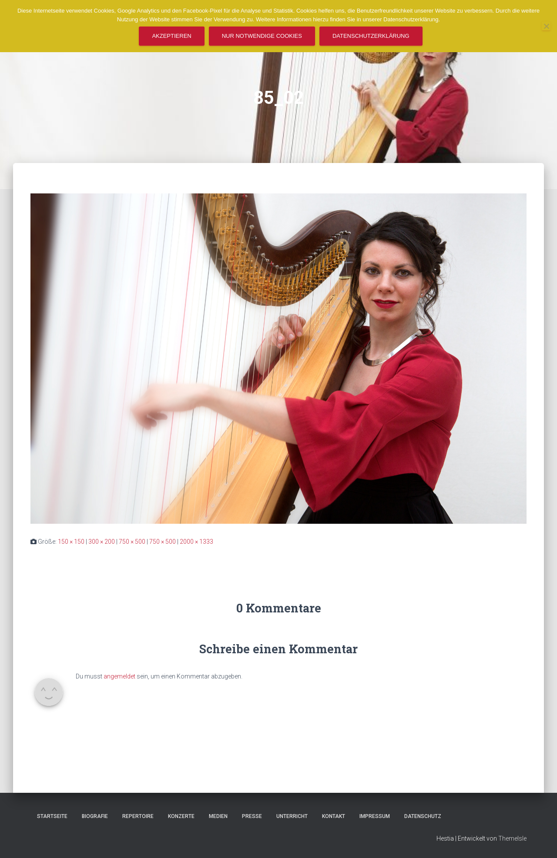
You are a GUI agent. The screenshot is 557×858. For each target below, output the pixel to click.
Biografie (95, 816)
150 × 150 (71, 541)
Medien (218, 816)
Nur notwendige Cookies (262, 36)
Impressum (374, 816)
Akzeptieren (171, 36)
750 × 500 (132, 541)
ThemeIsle (512, 838)
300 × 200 (101, 541)
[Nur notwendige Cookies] (546, 26)
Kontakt (333, 816)
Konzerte (181, 816)
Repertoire (138, 816)
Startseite (52, 816)
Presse (252, 816)
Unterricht (292, 816)
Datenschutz (422, 816)
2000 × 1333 (196, 541)
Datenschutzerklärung (370, 36)
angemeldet (119, 676)
